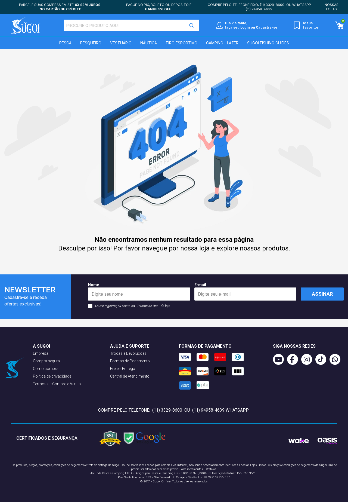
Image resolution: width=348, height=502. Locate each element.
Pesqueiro (90, 43)
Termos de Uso (148, 306)
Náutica (148, 43)
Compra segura (46, 361)
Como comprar (46, 368)
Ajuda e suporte (129, 346)
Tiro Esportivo (181, 43)
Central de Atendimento (130, 376)
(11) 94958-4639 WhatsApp (220, 410)
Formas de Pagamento (130, 361)
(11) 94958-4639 (259, 9)
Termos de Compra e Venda (57, 384)
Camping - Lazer (222, 43)
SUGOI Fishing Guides (268, 43)
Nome (139, 292)
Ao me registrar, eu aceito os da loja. (129, 306)
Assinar (322, 294)
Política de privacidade (52, 376)
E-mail (245, 292)
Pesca (65, 43)
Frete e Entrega (122, 368)
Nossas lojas (331, 7)
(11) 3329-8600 (272, 5)
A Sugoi (41, 346)
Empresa (40, 353)
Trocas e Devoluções (128, 353)
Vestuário (121, 43)
